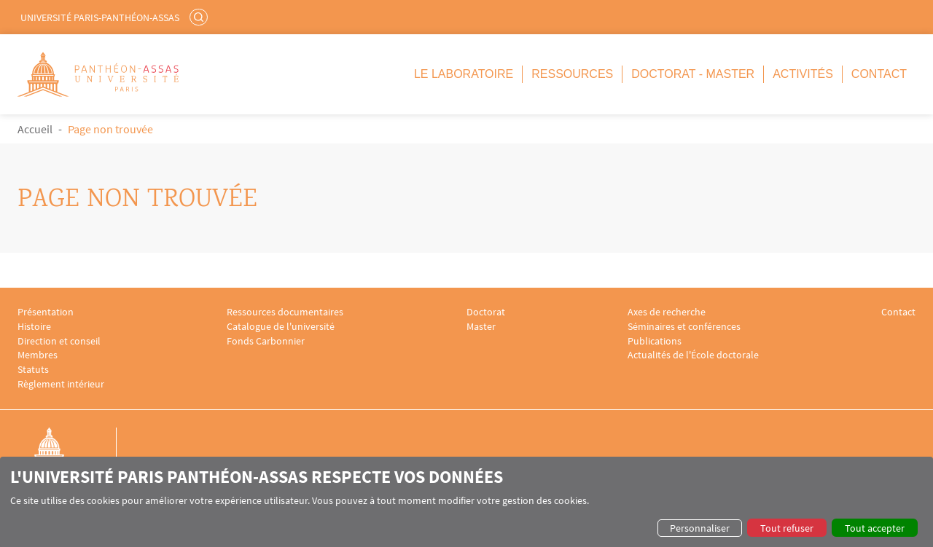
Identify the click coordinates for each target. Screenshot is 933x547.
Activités (803, 74)
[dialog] (466, 502)
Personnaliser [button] (700, 528)
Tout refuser (786, 528)
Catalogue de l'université (281, 326)
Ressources (572, 74)
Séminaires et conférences (684, 326)
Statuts (33, 369)
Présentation (45, 312)
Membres (37, 355)
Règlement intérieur (60, 384)
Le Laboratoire (463, 74)
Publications (655, 341)
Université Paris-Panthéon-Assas (99, 17)
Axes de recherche (667, 312)
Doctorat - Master (692, 74)
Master (481, 326)
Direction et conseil (59, 341)
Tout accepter (875, 528)
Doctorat (485, 312)
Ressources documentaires (285, 312)
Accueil (34, 129)
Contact (879, 74)
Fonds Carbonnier (266, 341)
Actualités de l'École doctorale (693, 355)
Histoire (34, 326)
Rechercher (200, 16)
